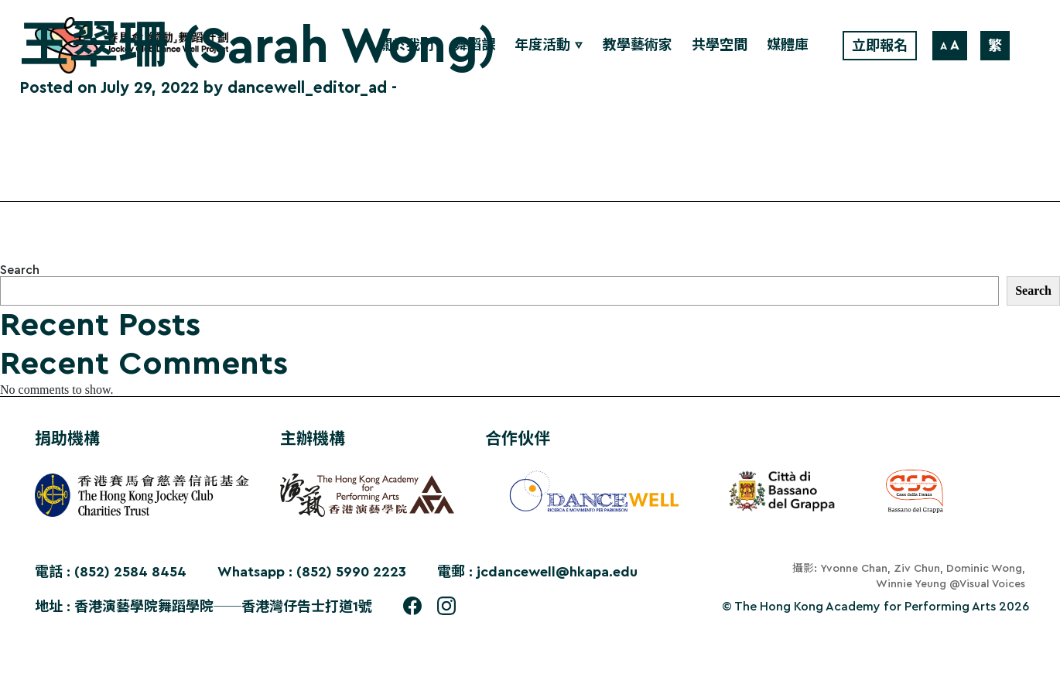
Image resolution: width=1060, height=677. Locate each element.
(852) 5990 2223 (351, 572)
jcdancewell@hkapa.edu (557, 572)
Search (19, 270)
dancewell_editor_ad (307, 88)
